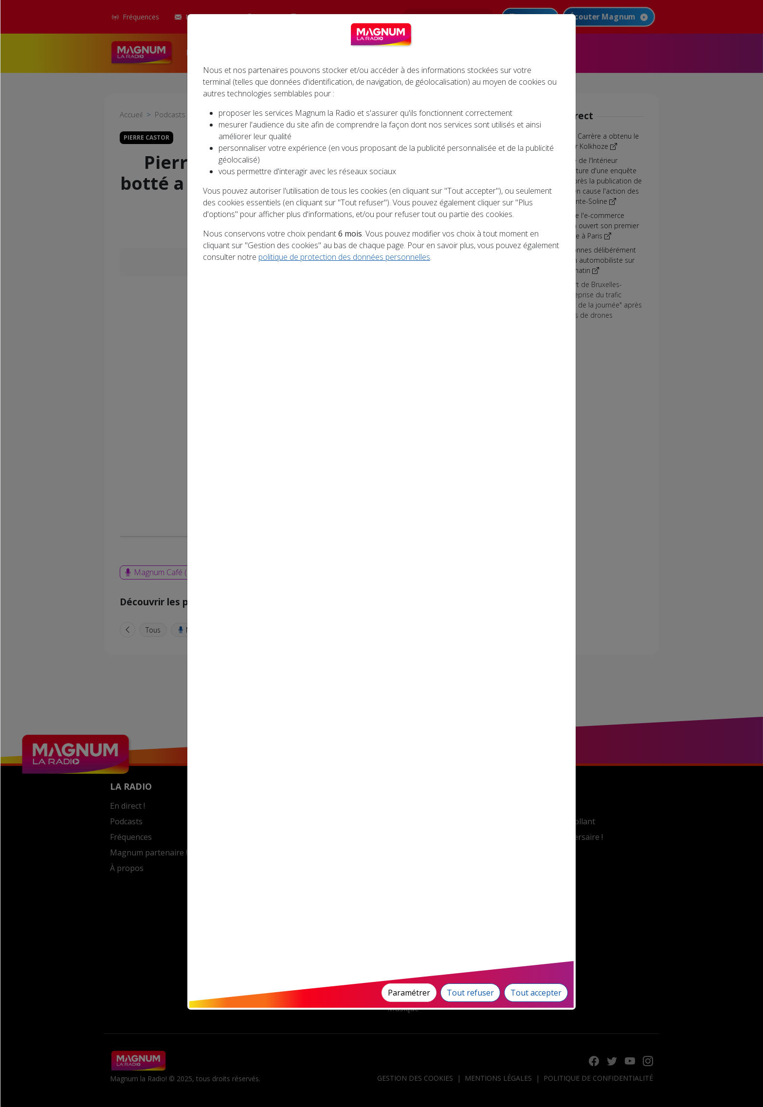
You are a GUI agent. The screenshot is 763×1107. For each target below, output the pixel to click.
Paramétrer (409, 992)
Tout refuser (470, 992)
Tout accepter (536, 992)
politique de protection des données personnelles (344, 257)
